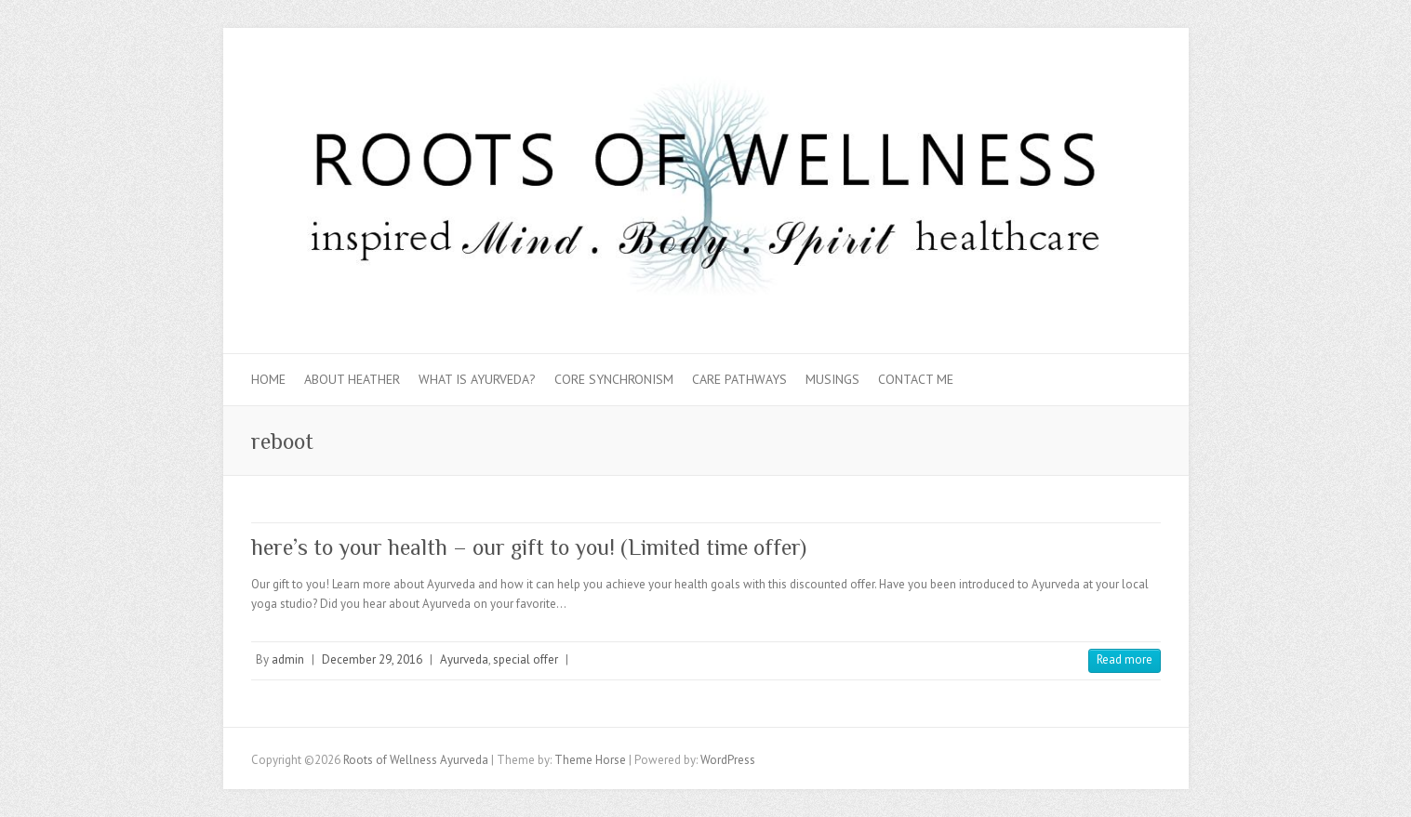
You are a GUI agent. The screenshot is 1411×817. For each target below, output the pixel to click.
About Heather (352, 379)
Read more (1124, 659)
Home (268, 379)
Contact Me (915, 379)
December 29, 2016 (372, 659)
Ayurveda (464, 659)
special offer (525, 659)
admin (288, 659)
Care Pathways (739, 379)
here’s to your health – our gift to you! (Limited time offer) (528, 547)
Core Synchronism (613, 379)
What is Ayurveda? (477, 379)
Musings (832, 379)
